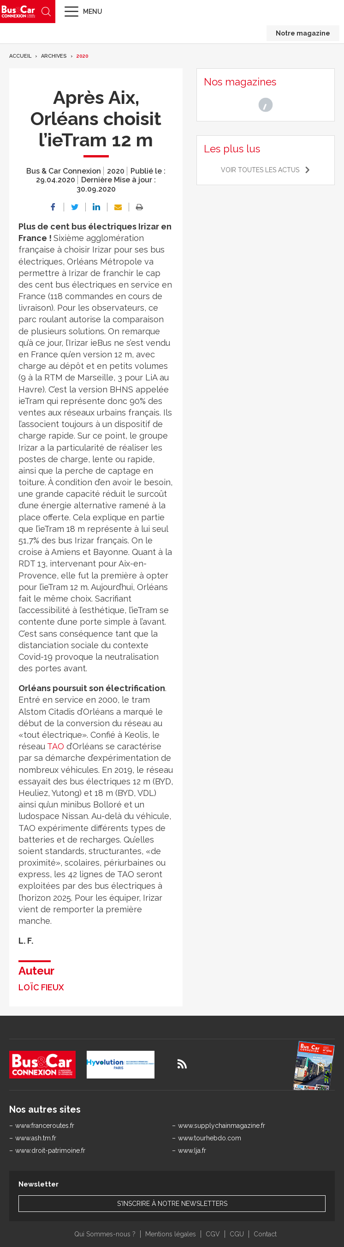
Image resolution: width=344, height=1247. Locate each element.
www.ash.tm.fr (35, 1138)
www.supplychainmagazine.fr (221, 1125)
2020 (83, 56)
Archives (54, 56)
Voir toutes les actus (260, 170)
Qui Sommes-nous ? (105, 1234)
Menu (92, 11)
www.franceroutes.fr (44, 1125)
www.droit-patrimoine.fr (50, 1150)
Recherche (46, 11)
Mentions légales (170, 1234)
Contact (265, 1234)
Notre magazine (303, 33)
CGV (213, 1234)
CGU (237, 1234)
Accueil (20, 56)
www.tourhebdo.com (209, 1138)
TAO (55, 746)
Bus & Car (18, 11)
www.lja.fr (192, 1150)
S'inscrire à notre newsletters (172, 1203)
